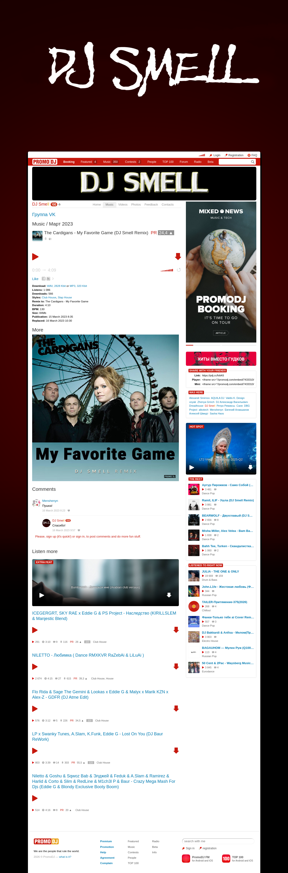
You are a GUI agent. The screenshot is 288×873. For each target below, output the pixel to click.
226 (65, 720)
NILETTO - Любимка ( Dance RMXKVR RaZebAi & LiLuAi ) (88, 655)
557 (207, 621)
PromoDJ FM (200, 857)
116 (65, 641)
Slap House (65, 297)
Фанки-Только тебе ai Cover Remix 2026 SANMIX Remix (228, 617)
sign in (80, 536)
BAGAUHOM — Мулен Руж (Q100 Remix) (228, 647)
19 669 (209, 575)
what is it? (65, 856)
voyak (192, 402)
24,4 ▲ (166, 232)
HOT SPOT (196, 426)
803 (37, 762)
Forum (184, 162)
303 (67, 762)
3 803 (208, 636)
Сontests (133, 162)
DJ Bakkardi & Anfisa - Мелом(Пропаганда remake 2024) (228, 632)
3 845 (208, 667)
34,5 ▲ (80, 720)
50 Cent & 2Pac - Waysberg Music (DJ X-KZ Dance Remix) (228, 663)
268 (207, 606)
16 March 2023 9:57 (63, 530)
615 (69, 678)
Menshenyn (50, 500)
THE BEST (195, 479)
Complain (106, 863)
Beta (211, 162)
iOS (211, 860)
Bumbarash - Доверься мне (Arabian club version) (105, 587)
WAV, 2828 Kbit (56, 285)
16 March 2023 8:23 (53, 510)
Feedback (151, 204)
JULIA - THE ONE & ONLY (220, 571)
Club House (49, 297)
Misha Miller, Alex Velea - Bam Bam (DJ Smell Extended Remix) (228, 530)
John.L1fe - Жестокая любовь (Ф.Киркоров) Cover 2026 (228, 586)
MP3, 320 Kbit (78, 285)
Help (103, 852)
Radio (197, 162)
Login (216, 155)
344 (207, 591)
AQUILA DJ (217, 398)
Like (35, 279)
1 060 (208, 550)
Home (97, 204)
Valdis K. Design (235, 398)
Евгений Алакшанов (237, 409)
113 (207, 652)
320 (87, 642)
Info (154, 852)
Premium (106, 841)
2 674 (38, 678)
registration (209, 848)
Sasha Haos (217, 413)
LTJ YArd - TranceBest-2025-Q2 (220, 459)
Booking (69, 162)
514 (37, 810)
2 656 (208, 519)
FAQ (254, 155)
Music (111, 162)
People (151, 162)
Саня (239, 405)
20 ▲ (68, 810)
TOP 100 (168, 162)
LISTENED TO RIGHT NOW (205, 565)
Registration (235, 155)
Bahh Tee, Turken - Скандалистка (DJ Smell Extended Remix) (228, 546)
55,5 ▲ (81, 762)
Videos (123, 204)
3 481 (208, 489)
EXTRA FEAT (44, 562)
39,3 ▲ (83, 678)
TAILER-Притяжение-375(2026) (224, 602)
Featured (89, 162)
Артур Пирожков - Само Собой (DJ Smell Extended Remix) (228, 485)
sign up (51, 536)
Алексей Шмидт (198, 413)
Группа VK (43, 214)
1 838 (208, 535)
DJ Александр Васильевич (232, 402)
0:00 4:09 (44, 270)
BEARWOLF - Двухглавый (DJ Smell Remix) (228, 515)
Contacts (168, 204)
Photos (136, 204)
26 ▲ (79, 641)
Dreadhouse (196, 405)
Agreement (107, 857)
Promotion (107, 846)
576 (37, 720)
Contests (133, 852)
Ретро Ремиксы (226, 405)
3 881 (208, 504)
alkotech (203, 409)
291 (37, 641)
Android (200, 860)
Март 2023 (61, 223)
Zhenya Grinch (205, 402)
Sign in (190, 848)
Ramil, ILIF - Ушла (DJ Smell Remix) (228, 500)
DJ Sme (40, 204)
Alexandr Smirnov (199, 398)
